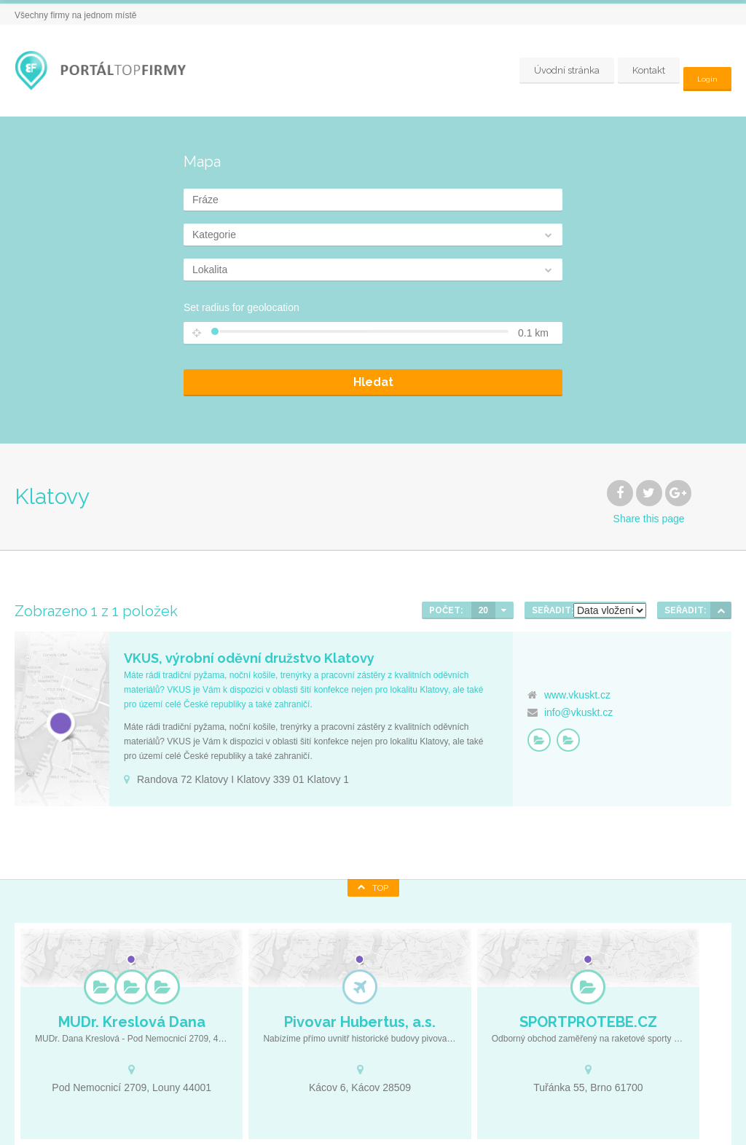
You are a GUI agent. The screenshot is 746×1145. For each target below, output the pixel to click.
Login (705, 70)
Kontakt (643, 70)
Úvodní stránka (561, 70)
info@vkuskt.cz (578, 712)
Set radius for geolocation (241, 307)
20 (483, 610)
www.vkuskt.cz (577, 695)
